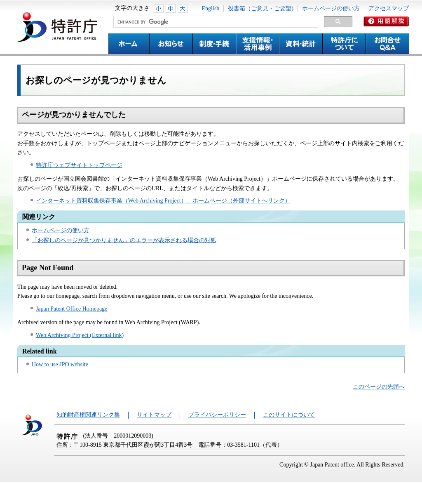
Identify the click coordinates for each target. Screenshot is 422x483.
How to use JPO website (60, 364)
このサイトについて (289, 415)
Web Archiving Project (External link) (80, 335)
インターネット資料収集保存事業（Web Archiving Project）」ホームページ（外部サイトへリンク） (163, 201)
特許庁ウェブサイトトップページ (79, 165)
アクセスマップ (388, 8)
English (211, 8)
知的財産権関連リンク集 (88, 415)
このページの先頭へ (379, 387)
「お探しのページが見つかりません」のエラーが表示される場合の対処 (124, 240)
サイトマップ (154, 415)
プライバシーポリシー (217, 415)
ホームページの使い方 (331, 8)
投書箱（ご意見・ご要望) (260, 8)
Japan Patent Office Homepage (72, 309)
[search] (214, 22)
